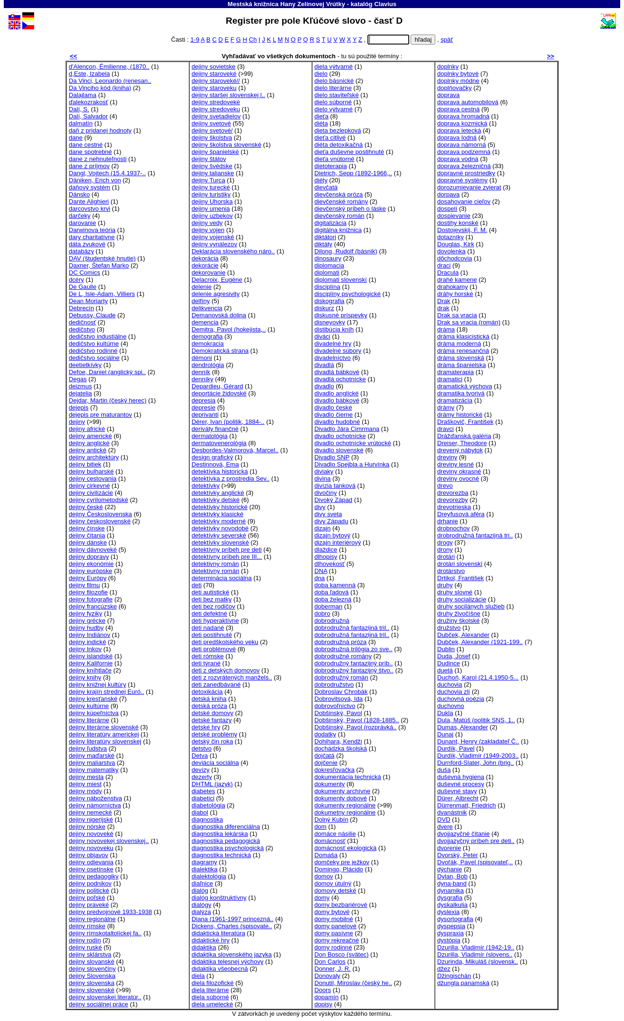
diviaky (323, 471)
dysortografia (455, 918)
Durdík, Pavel (456, 748)
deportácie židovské (219, 393)
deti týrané (206, 663)
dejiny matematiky (94, 769)
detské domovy (212, 712)
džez (443, 968)
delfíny (201, 301)
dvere (445, 826)
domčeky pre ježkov (341, 862)
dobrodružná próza (340, 641)
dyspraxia (450, 933)
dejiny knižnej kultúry (97, 684)
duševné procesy (460, 784)
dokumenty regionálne (345, 805)
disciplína (327, 286)
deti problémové (214, 649)
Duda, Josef (453, 656)
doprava (448, 95)
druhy (445, 585)
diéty (321, 180)
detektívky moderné (219, 521)
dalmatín (80, 123)
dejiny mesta (86, 776)
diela (198, 975)
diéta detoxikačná (338, 144)
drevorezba (452, 492)
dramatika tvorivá (461, 393)
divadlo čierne (333, 414)
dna (319, 578)
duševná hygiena (460, 776)
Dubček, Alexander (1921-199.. (480, 641)
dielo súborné (333, 102)
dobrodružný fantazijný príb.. (353, 663)
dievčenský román (339, 215)
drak (443, 308)
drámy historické (459, 414)
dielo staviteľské (336, 95)
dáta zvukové (87, 244)
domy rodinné (333, 947)
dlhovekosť (329, 563)
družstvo (449, 627)
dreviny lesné (455, 464)
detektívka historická (220, 471)
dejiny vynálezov (214, 244)
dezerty (202, 776)
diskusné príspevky (340, 315)
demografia (207, 336)
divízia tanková (335, 485)
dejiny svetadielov (216, 116)
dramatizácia (454, 400)
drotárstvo (451, 570)
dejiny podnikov (90, 883)
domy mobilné (333, 918)
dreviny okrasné (459, 471)
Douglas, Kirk (455, 244)
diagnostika (207, 819)
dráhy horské (455, 293)
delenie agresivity (215, 293)
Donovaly (327, 975)
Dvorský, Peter (457, 855)
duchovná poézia (460, 698)
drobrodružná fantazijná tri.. (475, 535)
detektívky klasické (217, 514)
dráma (446, 329)
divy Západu (331, 521)
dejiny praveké (89, 904)
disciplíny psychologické (347, 293)
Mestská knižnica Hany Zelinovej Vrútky (286, 4)
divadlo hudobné (337, 421)
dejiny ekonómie (91, 563)
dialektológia (209, 876)
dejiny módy (85, 791)
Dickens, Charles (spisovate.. (232, 926)
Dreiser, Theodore (462, 443)
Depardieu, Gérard (217, 386)
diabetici (203, 798)
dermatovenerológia (219, 443)
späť (446, 39)
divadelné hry (332, 343)
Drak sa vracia (457, 315)
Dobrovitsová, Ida (338, 698)
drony (445, 549)
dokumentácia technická (347, 776)
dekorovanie (208, 272)
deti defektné (209, 613)
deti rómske (208, 656)
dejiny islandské (91, 656)
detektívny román (215, 570)
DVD (443, 819)
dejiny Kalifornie (91, 663)
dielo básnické (334, 80)
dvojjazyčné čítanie (463, 833)
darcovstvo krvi (89, 208)
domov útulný (332, 883)
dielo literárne (333, 87)
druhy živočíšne (458, 613)
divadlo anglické (336, 393)
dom (320, 826)
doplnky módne (458, 80)
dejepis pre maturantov (100, 414)
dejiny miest (85, 784)
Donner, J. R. (332, 968)
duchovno (450, 705)
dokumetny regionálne (345, 812)
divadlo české (333, 407)
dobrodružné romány (343, 656)
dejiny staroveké (214, 73)
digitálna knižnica (338, 229)
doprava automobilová (467, 102)
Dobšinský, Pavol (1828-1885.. (356, 720)
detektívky (206, 485)
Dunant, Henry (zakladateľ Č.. (478, 741)
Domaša (326, 855)
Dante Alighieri (89, 201)
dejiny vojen (208, 229)
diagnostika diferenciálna (226, 826)
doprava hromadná (463, 116)
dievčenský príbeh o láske (350, 208)
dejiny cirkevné (89, 485)
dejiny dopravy (89, 556)
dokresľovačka (334, 769)
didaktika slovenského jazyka (232, 954)
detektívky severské (219, 535)
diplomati (326, 272)
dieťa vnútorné (334, 158)
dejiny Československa (100, 514)
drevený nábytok (460, 450)
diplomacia (329, 265)
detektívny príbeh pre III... (227, 556)
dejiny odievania (91, 862)
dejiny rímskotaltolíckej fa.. (105, 933)
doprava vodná (457, 158)
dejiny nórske (87, 826)
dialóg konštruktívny (219, 897)
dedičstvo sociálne (94, 357)
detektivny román (215, 563)
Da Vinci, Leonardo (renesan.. (110, 80)
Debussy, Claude (92, 315)
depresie (203, 407)
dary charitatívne (92, 237)
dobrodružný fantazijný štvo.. (354, 670)
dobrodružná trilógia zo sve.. (353, 649)
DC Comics (84, 272)
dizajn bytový (332, 535)
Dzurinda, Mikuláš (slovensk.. (477, 961)
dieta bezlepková (337, 130)
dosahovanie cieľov (463, 201)
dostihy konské (457, 222)
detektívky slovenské (220, 542)
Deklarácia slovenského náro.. (233, 251)
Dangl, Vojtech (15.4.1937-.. (107, 173)
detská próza (209, 705)
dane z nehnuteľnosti (98, 158)
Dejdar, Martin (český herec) (108, 400)
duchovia (449, 684)
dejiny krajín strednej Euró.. (106, 691)
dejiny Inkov (85, 649)
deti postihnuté (212, 634)
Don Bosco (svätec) (341, 954)
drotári (446, 556)
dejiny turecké (211, 187)
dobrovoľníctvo (334, 705)
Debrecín (81, 308)
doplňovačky (454, 87)
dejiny (77, 421)
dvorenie (449, 847)
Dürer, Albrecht (457, 798)
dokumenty (329, 784)
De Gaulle (82, 286)
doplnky (448, 66)
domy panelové (335, 926)
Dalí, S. (79, 109)
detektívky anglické (218, 492)
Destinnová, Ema (215, 464)
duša (443, 769)
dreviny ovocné (458, 478)
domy (322, 897)
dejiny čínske (87, 528)
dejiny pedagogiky (94, 876)
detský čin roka (212, 741)
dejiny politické (89, 890)
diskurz (324, 308)
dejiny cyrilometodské (98, 499)
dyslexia (448, 911)
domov (323, 876)
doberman (328, 606)
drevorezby (452, 499)
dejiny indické (87, 641)
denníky (202, 379)
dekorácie (205, 265)
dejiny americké (90, 435)
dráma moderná (459, 343)
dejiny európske (90, 570)
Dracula (448, 272)
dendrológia (208, 364)
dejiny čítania (87, 535)
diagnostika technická (221, 855)
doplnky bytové (457, 73)
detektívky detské (215, 499)
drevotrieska (454, 506)
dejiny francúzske (93, 606)
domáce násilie (335, 833)
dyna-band (452, 883)
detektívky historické (220, 506)
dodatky (325, 734)
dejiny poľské (87, 897)
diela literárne (210, 990)
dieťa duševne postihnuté (349, 151)
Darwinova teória (92, 229)
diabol (200, 812)
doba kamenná (335, 585)
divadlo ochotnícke (340, 435)
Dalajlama (82, 95)
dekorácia (205, 258)
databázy (81, 251)
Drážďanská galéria (464, 435)
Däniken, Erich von (95, 180)
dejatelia (80, 393)
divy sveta (328, 514)
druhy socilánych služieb (471, 606)
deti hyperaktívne (215, 620)
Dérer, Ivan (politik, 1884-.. (228, 421)
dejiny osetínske (91, 869)
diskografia (329, 301)
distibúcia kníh (334, 329)
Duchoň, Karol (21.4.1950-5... (478, 677)
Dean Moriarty (88, 301)
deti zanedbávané (216, 684)
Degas (78, 379)
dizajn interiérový (337, 542)
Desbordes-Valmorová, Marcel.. (235, 450)
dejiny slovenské (91, 990)
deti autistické (210, 592)
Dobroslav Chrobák (340, 691)
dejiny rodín (85, 940)
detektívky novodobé (220, 528)
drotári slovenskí (459, 563)
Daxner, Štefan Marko (99, 265)
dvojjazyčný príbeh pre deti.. (475, 840)
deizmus (80, 386)
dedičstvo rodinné (93, 350)
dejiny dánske (88, 542)
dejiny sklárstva (90, 954)
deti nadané (208, 627)
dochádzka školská (340, 748)
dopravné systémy (462, 180)
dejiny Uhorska (212, 201)
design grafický (212, 457)
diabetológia (208, 805)
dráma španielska (461, 364)
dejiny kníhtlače (90, 670)
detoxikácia (207, 691)
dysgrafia (449, 897)
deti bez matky (212, 599)
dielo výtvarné (333, 109)
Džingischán (454, 975)
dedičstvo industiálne (98, 336)
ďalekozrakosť (88, 102)
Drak (443, 301)
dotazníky (450, 237)
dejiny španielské (215, 151)
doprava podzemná (463, 151)
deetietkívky (85, 364)
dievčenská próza (338, 194)
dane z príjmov (89, 166)
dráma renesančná (463, 350)
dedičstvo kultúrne (94, 343)
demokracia (208, 343)
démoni (202, 357)
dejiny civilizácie (91, 492)
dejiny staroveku (214, 87)
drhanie (447, 521)
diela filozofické (213, 982)
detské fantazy (212, 720)
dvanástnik (452, 812)
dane (76, 137)
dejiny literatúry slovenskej (105, 741)
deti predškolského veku (225, 641)
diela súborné (210, 997)
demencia (205, 322)
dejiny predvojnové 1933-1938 (110, 911)
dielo (321, 73)
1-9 (194, 39)
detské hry (206, 727)
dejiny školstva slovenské (226, 144)
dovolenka (451, 251)
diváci (322, 336)
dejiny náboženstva (95, 798)
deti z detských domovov (226, 670)
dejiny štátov (209, 158)
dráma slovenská (460, 357)
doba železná (332, 599)
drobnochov (453, 528)
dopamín (326, 997)
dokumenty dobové (340, 798)
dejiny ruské (85, 947)
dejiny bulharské (91, 471)
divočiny (325, 492)
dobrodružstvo (334, 684)
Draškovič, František (465, 421)
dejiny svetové (211, 123)
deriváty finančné (215, 428)
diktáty (323, 244)
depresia (203, 400)
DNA (320, 570)
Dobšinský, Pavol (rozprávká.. (355, 727)
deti (197, 585)
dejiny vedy (207, 222)
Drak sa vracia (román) (468, 322)
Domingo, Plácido (338, 869)
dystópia (448, 940)
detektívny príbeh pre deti (227, 549)
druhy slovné (454, 592)
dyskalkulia (452, 904)
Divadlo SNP (331, 457)
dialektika (205, 869)
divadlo (324, 386)
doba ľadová (331, 592)
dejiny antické (87, 450)
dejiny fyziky (85, 613)
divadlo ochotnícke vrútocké (352, 443)
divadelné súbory (337, 350)
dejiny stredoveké (216, 102)
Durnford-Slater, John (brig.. (475, 762)
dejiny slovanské (91, 961)
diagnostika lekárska (220, 833)
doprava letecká (459, 130)
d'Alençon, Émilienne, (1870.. (109, 66)
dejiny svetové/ (212, 130)
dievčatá (326, 187)
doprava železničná (464, 166)
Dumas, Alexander (462, 727)
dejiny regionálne (92, 918)
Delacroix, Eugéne (217, 279)
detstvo (201, 748)
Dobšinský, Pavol (338, 712)
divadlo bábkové (336, 400)
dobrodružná (331, 620)
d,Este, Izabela (89, 73)
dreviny (447, 457)
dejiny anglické (89, 443)
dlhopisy (325, 556)
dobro (322, 613)
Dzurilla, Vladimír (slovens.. (475, 954)
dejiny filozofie (88, 592)
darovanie (82, 222)
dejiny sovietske (214, 66)
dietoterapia (330, 166)
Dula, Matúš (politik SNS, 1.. (476, 720)
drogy (445, 542)
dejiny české (86, 506)
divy (319, 506)
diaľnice (202, 883)
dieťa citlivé (330, 137)
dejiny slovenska (91, 982)
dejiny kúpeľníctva (94, 712)
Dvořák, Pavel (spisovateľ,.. (475, 862)
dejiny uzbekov (212, 215)
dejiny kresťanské (93, 698)
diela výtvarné (333, 66)
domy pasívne (333, 933)
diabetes (203, 791)
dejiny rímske (87, 926)
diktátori (325, 237)
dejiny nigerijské (91, 819)
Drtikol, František (460, 578)
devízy (201, 769)
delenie (201, 286)
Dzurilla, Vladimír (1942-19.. (475, 947)
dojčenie (326, 762)
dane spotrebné (90, 151)
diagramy (204, 862)
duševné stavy (457, 791)
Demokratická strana (220, 350)
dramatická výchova (464, 386)
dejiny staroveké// (216, 80)
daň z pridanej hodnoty (100, 130)
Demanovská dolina (219, 315)
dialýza (201, 911)
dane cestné (85, 144)
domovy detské (335, 890)
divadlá (324, 364)
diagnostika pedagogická (226, 840)
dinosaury (327, 258)
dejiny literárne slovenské (103, 727)
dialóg (200, 890)
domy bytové (331, 911)
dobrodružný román (341, 677)
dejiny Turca (208, 180)
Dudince (448, 663)
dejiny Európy (87, 578)
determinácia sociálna (222, 578)
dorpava (448, 194)
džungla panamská (463, 982)
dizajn (322, 528)
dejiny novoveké (91, 833)
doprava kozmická (462, 123)
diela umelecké (212, 1004)
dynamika (450, 890)
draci (443, 265)
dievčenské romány (341, 201)
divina (322, 478)
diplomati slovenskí (340, 279)
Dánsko (79, 194)
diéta (321, 123)
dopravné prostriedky (466, 173)
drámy (445, 407)
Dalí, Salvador (88, 116)
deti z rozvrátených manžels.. (232, 677)
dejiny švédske (212, 166)
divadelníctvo (332, 357)
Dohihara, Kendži (338, 741)
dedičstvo (82, 329)
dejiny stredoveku (216, 109)
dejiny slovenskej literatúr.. (105, 997)
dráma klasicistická (463, 336)
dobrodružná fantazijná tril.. (351, 627)
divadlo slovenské (338, 450)
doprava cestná (458, 109)
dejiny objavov (88, 855)
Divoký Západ (333, 499)
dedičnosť (82, 322)
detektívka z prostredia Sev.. (230, 478)
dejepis (79, 407)
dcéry (76, 279)
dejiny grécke (87, 620)
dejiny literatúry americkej (104, 734)
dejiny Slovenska (92, 975)
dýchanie (449, 869)
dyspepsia (451, 926)
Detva (200, 755)
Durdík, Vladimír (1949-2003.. (478, 755)
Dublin (446, 649)
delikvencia (207, 308)
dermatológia (210, 435)
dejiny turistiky (211, 194)
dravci (445, 428)
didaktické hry (210, 940)
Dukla (445, 712)
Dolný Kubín (331, 819)
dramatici (449, 379)
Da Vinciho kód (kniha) (100, 87)
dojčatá (324, 755)
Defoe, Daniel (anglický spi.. (107, 372)
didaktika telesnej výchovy (228, 961)
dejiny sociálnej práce (98, 1004)
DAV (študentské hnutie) (102, 258)
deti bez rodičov (213, 606)
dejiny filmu (84, 585)
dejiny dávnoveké (93, 549)
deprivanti (205, 414)
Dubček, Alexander (463, 634)
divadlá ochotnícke (340, 379)
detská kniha (209, 698)
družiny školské (458, 620)
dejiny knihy (85, 677)
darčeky (80, 215)
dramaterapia (455, 372)
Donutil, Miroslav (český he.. (353, 982)
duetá (445, 670)
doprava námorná (461, 144)
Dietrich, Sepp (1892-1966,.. (353, 173)
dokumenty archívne (342, 791)
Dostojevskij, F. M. (462, 229)
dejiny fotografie (91, 599)
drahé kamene (457, 279)
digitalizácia (330, 222)
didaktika (204, 947)
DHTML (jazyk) (212, 784)
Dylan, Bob (452, 876)
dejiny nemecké (90, 812)
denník (201, 372)
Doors (322, 990)
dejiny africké (87, 428)
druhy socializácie (461, 599)
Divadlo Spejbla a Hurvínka (351, 464)
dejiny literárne (89, 720)
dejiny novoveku (91, 847)
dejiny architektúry (94, 457)
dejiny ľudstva (88, 748)
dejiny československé (99, 521)
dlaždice (325, 549)
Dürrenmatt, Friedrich (466, 805)
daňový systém (89, 187)
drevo (445, 485)
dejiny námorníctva (95, 805)
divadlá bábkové (336, 372)
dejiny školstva (212, 137)
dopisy (323, 1004)
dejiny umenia (211, 208)
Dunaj (445, 734)
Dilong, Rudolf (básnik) (345, 251)
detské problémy (214, 734)
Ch (253, 39)
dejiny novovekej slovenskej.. (109, 840)
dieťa (321, 116)
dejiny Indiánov (89, 634)
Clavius (385, 4)
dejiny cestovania (93, 478)
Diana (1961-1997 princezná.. (233, 918)
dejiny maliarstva (92, 762)
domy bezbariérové (340, 904)
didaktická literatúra (218, 933)
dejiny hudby (86, 627)
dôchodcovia (454, 258)
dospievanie (453, 215)
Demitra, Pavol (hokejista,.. (229, 329)
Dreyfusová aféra (461, 514)
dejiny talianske (213, 173)
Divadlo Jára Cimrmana (346, 428)
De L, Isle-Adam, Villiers (102, 293)
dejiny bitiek (85, 464)
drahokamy (452, 286)
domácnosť (329, 840)
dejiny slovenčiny (92, 968)
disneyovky (329, 322)
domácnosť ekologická (345, 847)
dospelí (447, 208)
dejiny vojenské (213, 237)
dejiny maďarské (91, 755)
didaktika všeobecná (220, 968)
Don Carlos (330, 961)
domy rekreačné (336, 940)
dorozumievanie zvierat (469, 187)
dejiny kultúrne (89, 705)
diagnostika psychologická (228, 847)
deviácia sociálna (215, 762)
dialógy (201, 904)
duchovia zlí (453, 691)
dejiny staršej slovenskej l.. (228, 95)
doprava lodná (457, 137)
